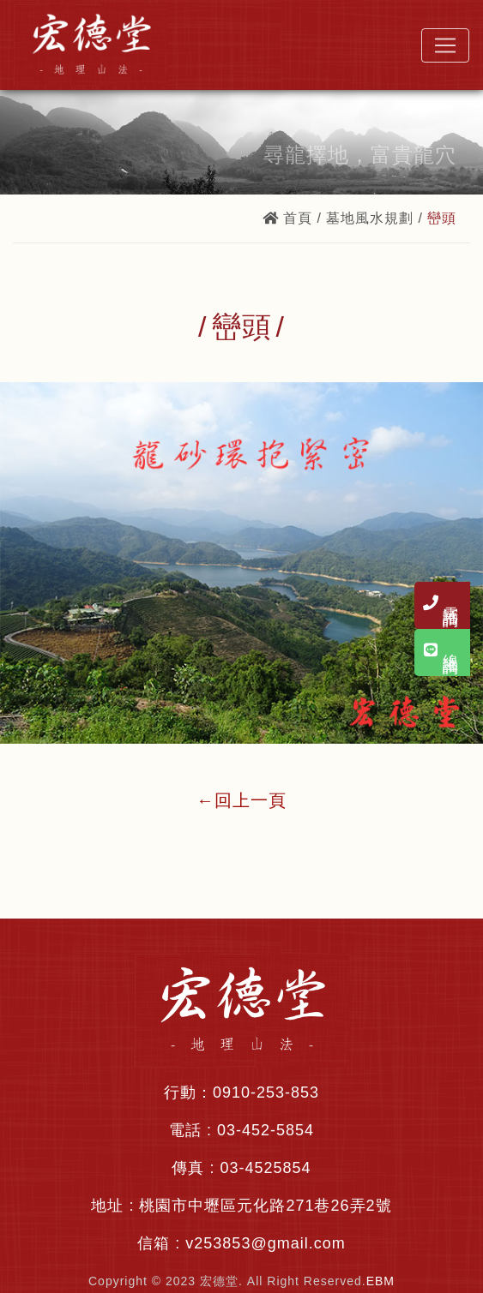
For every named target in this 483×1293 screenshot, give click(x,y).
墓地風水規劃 (370, 218)
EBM (380, 1281)
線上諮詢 (450, 663)
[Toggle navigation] (445, 45)
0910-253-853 (266, 1092)
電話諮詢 (450, 609)
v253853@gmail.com (265, 1243)
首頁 (287, 218)
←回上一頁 (241, 800)
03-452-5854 (265, 1130)
